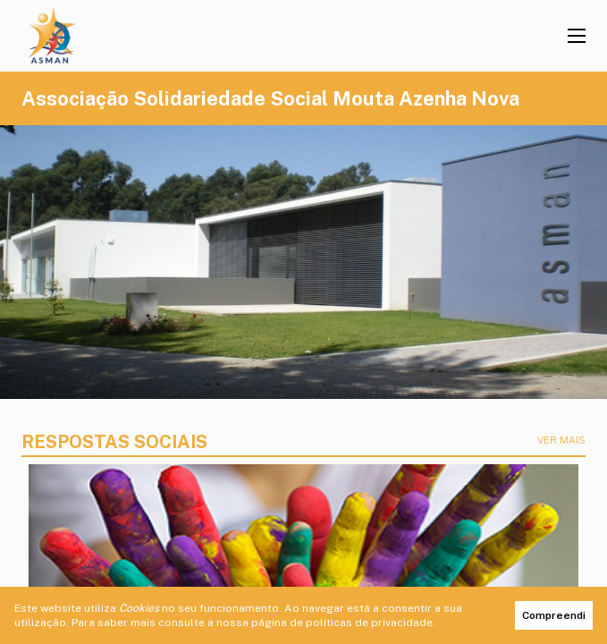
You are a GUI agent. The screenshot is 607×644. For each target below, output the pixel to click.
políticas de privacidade (369, 622)
